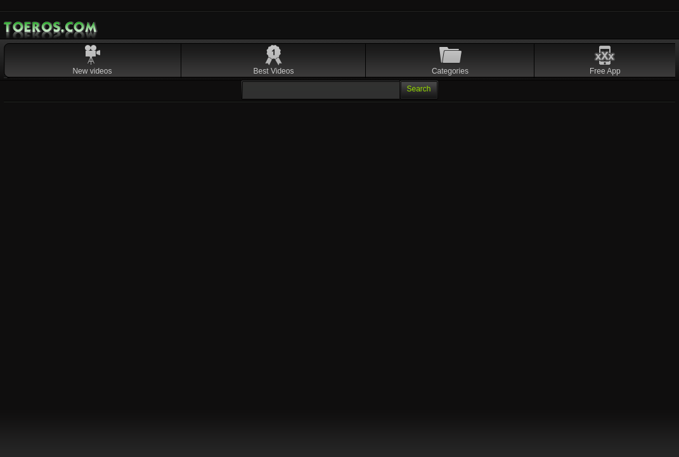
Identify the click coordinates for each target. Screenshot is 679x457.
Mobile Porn (51, 27)
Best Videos (274, 71)
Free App (605, 71)
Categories (450, 71)
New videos (92, 71)
